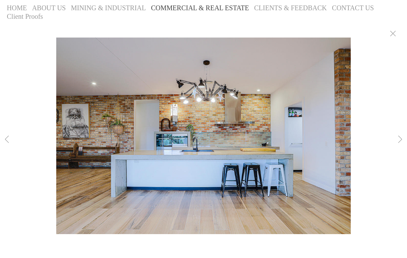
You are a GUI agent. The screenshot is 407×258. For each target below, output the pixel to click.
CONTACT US (353, 8)
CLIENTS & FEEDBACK (290, 8)
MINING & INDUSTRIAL (108, 8)
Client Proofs (25, 16)
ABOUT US (49, 8)
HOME (17, 8)
